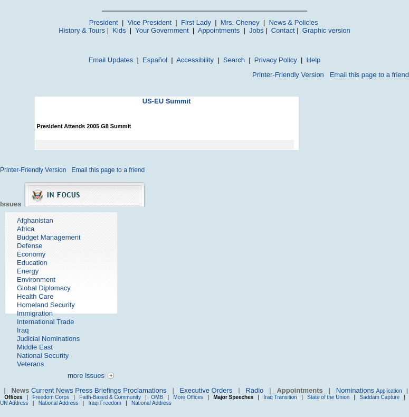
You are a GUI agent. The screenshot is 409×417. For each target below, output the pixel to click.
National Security (43, 355)
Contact (283, 30)
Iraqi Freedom (105, 403)
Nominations (355, 390)
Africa (25, 229)
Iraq (22, 330)
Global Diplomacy (44, 288)
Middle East (35, 347)
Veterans (30, 364)
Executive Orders (206, 390)
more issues (86, 376)
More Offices (188, 397)
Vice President (150, 22)
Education (32, 263)
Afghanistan (35, 220)
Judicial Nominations (48, 339)
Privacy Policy (275, 60)
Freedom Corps (51, 397)
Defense (29, 246)
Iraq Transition (280, 397)
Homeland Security (46, 305)
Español (154, 60)
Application (389, 391)
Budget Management (49, 237)
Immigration (35, 313)
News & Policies (293, 22)
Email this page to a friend (369, 75)
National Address (59, 403)
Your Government (161, 30)
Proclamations (144, 390)
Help (314, 60)
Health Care (35, 296)
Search (234, 60)
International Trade (45, 322)
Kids (119, 30)
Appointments (219, 30)
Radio (254, 390)
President (103, 22)
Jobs (256, 30)
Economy (31, 254)
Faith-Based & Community (110, 397)
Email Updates (111, 60)
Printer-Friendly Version (288, 75)
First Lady (196, 22)
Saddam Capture (380, 397)
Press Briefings (98, 390)
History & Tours (82, 30)
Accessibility (195, 60)
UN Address (14, 403)
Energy (28, 271)
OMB (157, 397)
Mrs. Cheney (240, 22)
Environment (36, 279)
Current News (52, 390)
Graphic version (326, 30)
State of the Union (328, 397)
